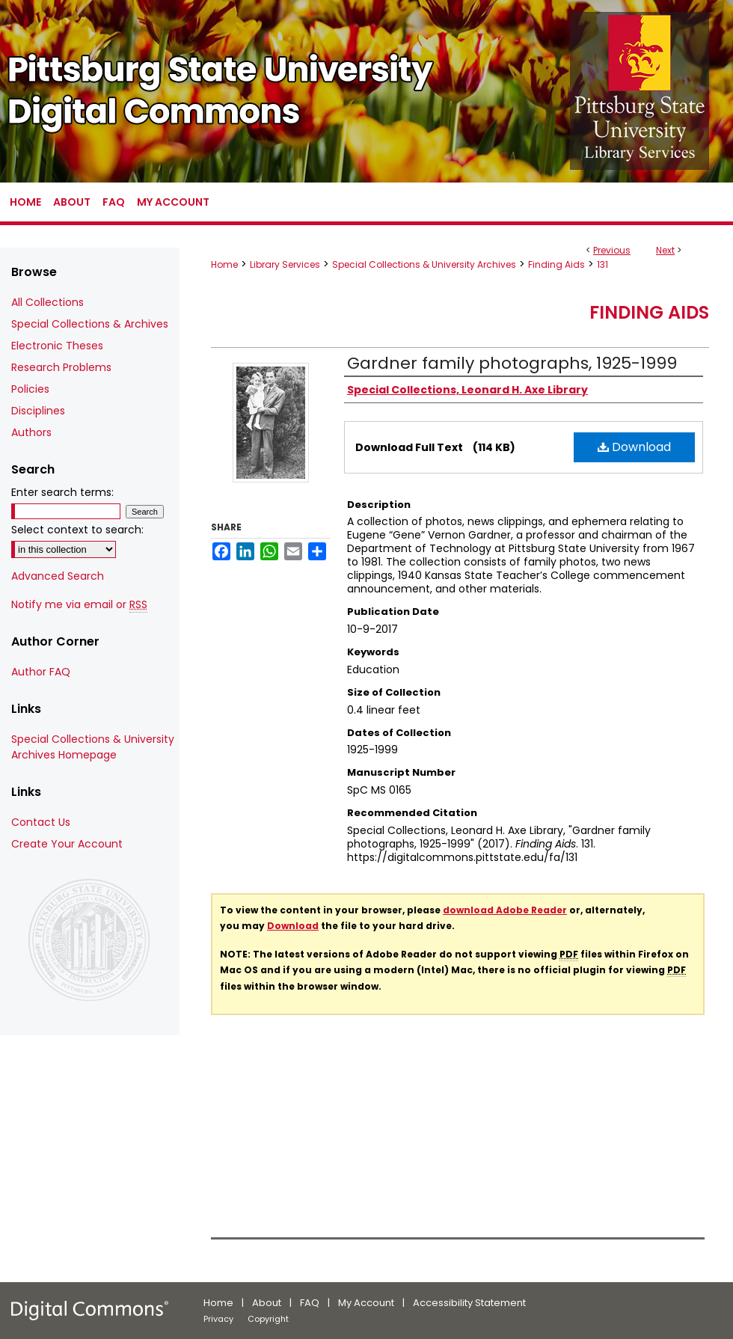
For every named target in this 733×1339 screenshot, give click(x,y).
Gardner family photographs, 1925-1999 (512, 363)
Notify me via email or (79, 605)
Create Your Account (67, 843)
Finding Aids (556, 264)
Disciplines (38, 410)
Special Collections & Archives (89, 323)
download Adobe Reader (505, 910)
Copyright (268, 1319)
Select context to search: (77, 529)
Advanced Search (57, 576)
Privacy (218, 1319)
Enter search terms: (62, 492)
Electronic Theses (57, 345)
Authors (31, 432)
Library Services (285, 264)
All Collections (47, 302)
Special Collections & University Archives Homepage (92, 747)
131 (602, 264)
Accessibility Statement (469, 1303)
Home (224, 264)
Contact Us (40, 822)
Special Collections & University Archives (424, 264)
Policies (30, 389)
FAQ (309, 1303)
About (266, 1303)
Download (634, 447)
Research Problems (61, 367)
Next (665, 250)
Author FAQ (40, 671)
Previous (612, 250)
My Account (366, 1303)
